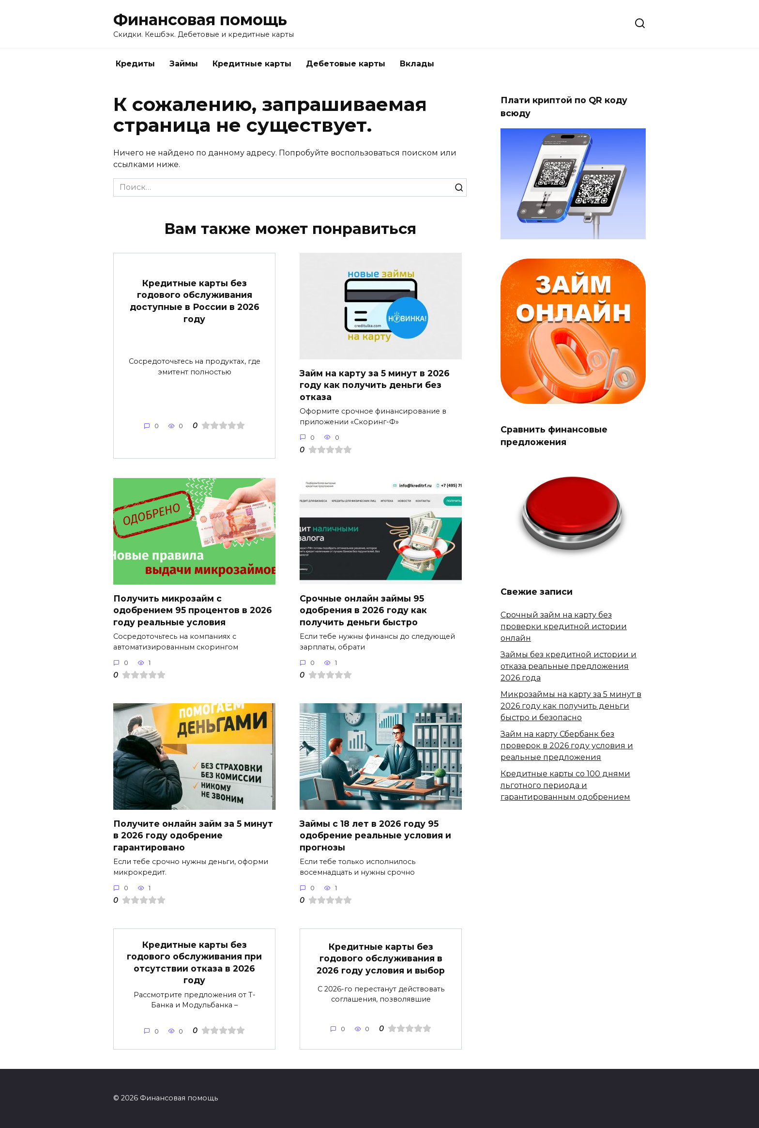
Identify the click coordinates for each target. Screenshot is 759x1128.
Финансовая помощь (200, 19)
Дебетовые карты (345, 63)
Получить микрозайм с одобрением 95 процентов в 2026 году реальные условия (192, 610)
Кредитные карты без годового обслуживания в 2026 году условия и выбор (381, 958)
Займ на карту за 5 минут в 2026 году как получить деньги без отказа (375, 385)
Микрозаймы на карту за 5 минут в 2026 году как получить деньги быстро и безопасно (571, 706)
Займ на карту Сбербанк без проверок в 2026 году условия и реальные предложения (567, 745)
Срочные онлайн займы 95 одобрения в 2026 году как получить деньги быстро (363, 610)
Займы (183, 63)
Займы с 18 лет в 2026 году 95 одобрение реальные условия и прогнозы (375, 835)
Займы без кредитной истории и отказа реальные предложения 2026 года (569, 666)
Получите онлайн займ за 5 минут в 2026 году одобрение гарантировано (193, 835)
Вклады (417, 63)
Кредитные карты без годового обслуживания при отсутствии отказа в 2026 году (194, 962)
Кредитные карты (252, 63)
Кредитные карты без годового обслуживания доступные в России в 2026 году (194, 301)
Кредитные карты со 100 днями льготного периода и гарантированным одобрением (565, 785)
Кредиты (135, 63)
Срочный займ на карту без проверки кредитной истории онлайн (564, 626)
